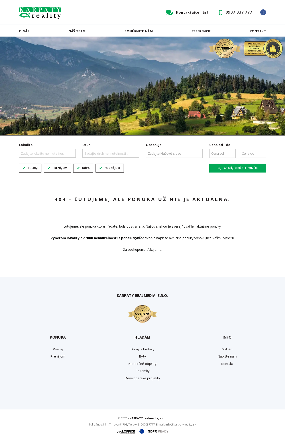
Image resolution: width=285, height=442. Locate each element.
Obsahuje (153, 144)
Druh (86, 144)
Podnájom (112, 168)
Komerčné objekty (142, 363)
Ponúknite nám (138, 31)
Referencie (201, 31)
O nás (24, 31)
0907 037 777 (239, 12)
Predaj (33, 168)
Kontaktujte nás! (192, 12)
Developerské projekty (142, 378)
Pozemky (142, 370)
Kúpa (86, 168)
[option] (142, 86)
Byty (142, 356)
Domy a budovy (142, 349)
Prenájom (60, 168)
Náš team (77, 31)
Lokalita (26, 144)
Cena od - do (219, 144)
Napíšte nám (227, 356)
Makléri (227, 349)
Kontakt (258, 31)
